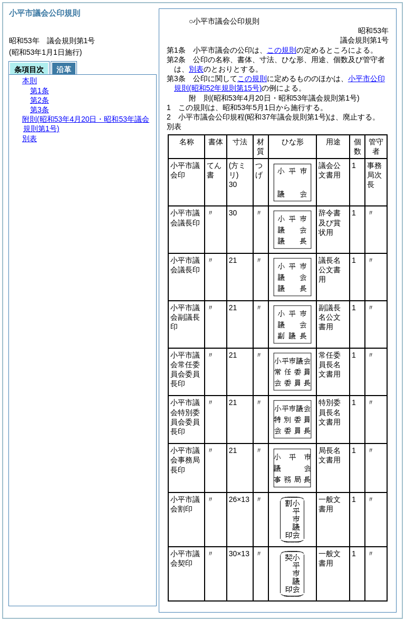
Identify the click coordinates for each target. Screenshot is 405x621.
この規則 (281, 50)
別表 (196, 69)
